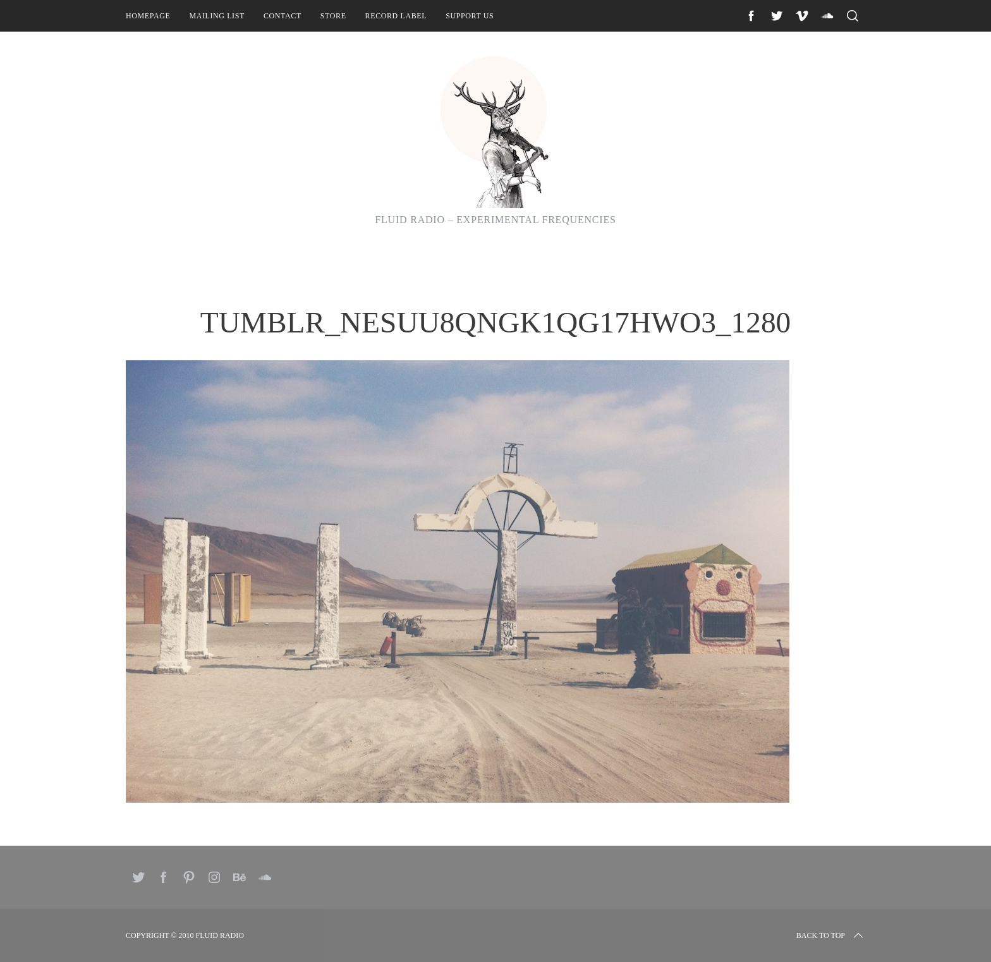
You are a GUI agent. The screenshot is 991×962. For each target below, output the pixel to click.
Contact (282, 15)
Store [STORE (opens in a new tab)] (333, 15)
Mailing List (217, 15)
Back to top (830, 935)
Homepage (148, 15)
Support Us (470, 15)
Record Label (396, 15)
